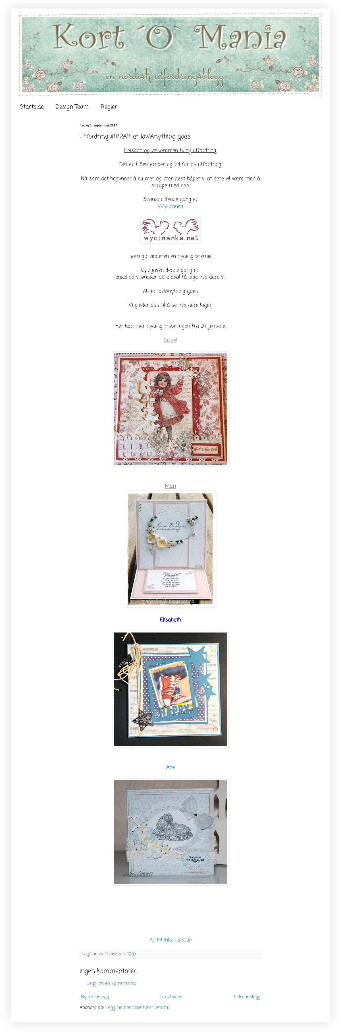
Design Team (72, 107)
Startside (32, 107)
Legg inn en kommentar (112, 983)
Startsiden (171, 997)
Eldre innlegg (247, 997)
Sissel (170, 340)
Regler (109, 107)
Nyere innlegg (95, 997)
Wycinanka (170, 207)
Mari (170, 486)
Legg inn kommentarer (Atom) (137, 1007)
